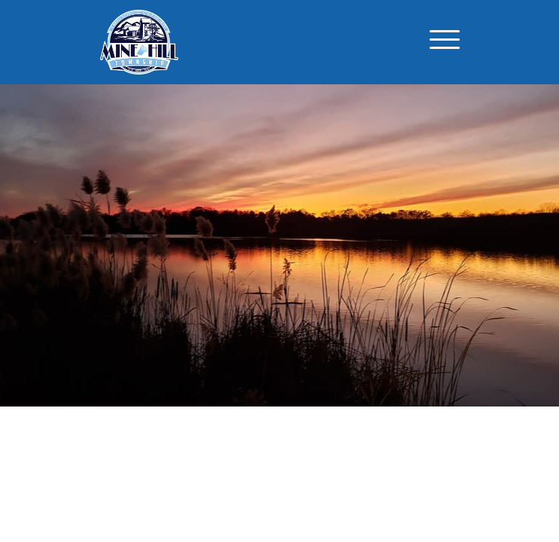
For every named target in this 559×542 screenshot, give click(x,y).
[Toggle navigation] (445, 42)
